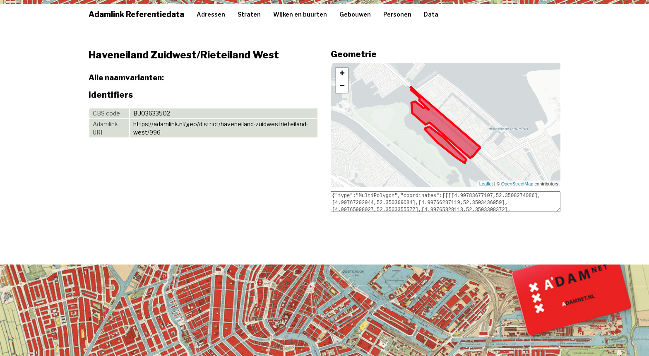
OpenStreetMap (517, 183)
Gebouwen (355, 14)
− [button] (342, 86)
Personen (397, 14)
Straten (249, 14)
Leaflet (486, 183)
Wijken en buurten (300, 14)
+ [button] (342, 74)
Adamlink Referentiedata (136, 14)
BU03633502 (151, 113)
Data (431, 14)
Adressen (211, 14)
